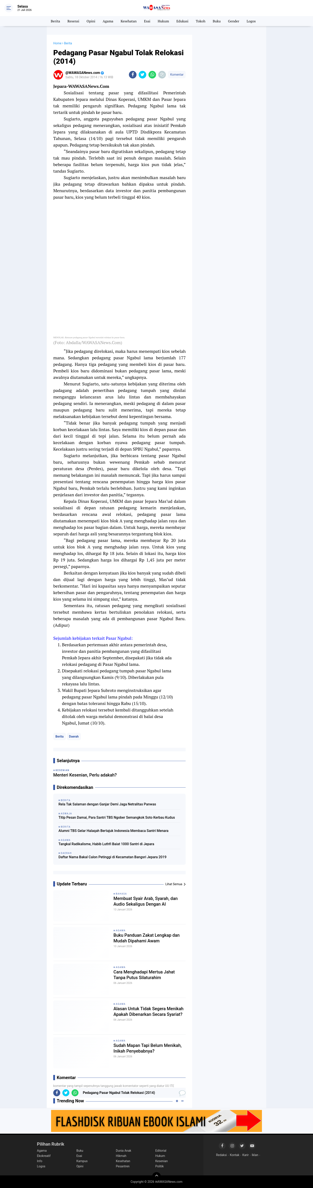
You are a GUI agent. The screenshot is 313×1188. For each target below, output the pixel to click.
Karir (245, 1155)
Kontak (234, 1155)
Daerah (74, 736)
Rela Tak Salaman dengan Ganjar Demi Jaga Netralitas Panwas (107, 804)
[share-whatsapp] (152, 74)
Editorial (160, 1150)
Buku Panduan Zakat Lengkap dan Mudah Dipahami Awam (146, 938)
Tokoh (200, 21)
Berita (55, 21)
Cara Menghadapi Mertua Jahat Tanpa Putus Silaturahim (144, 974)
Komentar (176, 74)
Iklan (255, 1155)
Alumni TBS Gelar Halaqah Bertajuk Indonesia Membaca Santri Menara (113, 831)
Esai (147, 21)
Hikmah (121, 1156)
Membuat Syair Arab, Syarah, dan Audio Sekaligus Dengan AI (145, 901)
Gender (233, 21)
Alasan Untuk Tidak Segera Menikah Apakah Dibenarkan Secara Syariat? (148, 1011)
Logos (251, 21)
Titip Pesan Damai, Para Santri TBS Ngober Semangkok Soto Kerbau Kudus (116, 817)
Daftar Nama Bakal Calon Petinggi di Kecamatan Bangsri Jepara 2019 (112, 857)
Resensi (73, 21)
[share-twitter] (142, 74)
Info (39, 1161)
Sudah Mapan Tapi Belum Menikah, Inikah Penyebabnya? (147, 1048)
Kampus (82, 1161)
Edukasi (182, 21)
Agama (108, 21)
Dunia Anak (123, 1150)
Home (57, 43)
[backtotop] (156, 1176)
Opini (91, 21)
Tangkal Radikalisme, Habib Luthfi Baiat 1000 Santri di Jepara (106, 844)
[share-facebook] (133, 74)
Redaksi (221, 1155)
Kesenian (161, 1161)
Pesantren (123, 1166)
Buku (217, 21)
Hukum (163, 21)
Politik (159, 1166)
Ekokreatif (44, 1156)
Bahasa (121, 894)
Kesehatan (129, 21)
